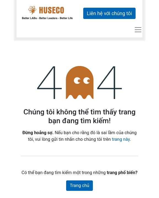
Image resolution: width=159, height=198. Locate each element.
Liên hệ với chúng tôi (109, 13)
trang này (121, 139)
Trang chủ (79, 185)
